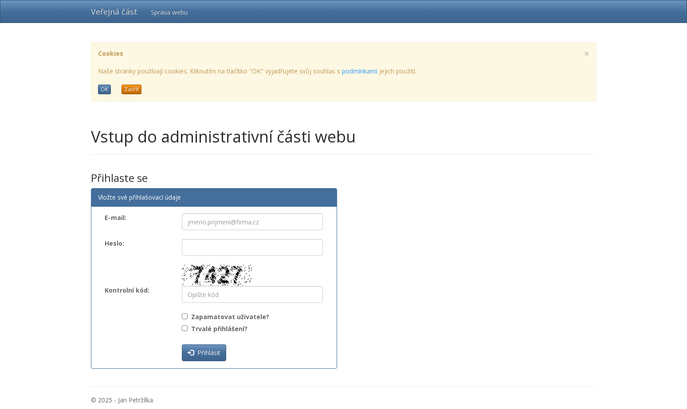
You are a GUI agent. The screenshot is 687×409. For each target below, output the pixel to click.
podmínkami (359, 71)
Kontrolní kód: (127, 290)
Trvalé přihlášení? (217, 328)
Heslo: (114, 243)
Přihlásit (204, 352)
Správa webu (169, 12)
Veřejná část (114, 11)
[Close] (586, 53)
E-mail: (115, 217)
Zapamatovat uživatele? (228, 317)
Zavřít (131, 89)
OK (104, 89)
